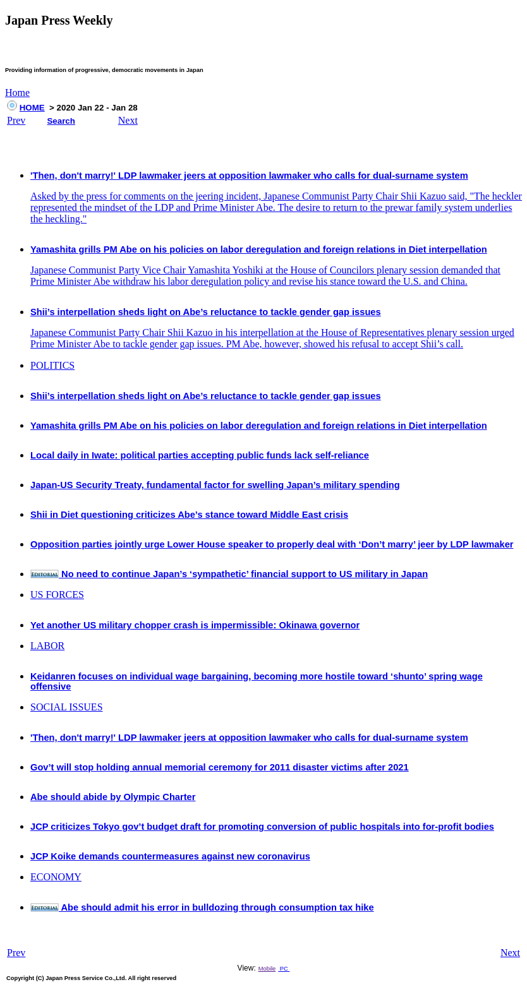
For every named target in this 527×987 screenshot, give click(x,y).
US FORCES (57, 594)
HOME (32, 107)
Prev (16, 120)
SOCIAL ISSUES (66, 707)
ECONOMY (56, 876)
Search (61, 121)
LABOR (47, 645)
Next (128, 120)
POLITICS (52, 365)
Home (17, 92)
